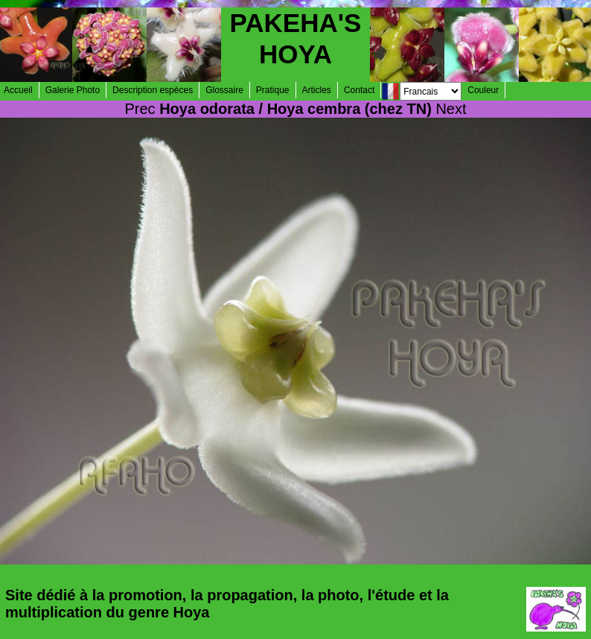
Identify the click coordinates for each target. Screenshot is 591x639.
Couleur (483, 90)
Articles (316, 90)
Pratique (273, 90)
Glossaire (224, 90)
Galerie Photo (72, 90)
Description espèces (152, 90)
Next (450, 109)
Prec (139, 109)
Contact (359, 90)
